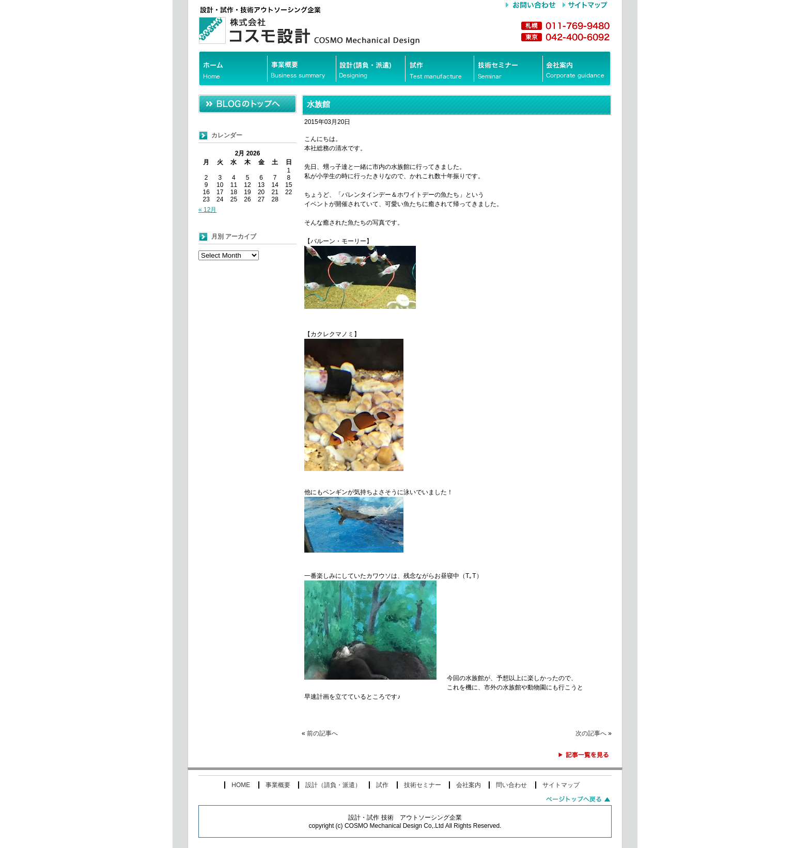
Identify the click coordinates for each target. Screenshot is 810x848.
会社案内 (468, 785)
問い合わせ (511, 785)
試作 (382, 785)
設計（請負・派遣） (333, 785)
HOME (240, 785)
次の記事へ (590, 733)
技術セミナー (422, 785)
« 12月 (207, 209)
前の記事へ (322, 733)
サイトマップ (561, 785)
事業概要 (278, 785)
